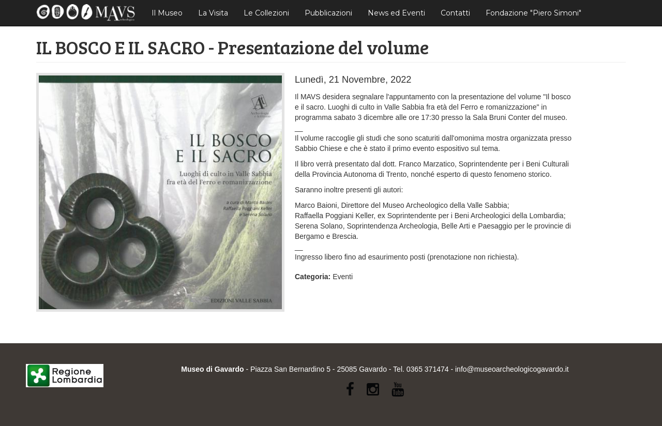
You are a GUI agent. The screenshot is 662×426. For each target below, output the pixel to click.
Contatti (455, 13)
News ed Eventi (396, 13)
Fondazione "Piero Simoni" (533, 13)
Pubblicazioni (328, 13)
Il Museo (167, 13)
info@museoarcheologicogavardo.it (512, 369)
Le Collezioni (266, 13)
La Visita (213, 13)
